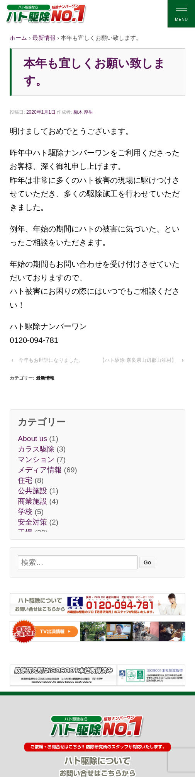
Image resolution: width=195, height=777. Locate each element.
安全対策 (32, 522)
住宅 (25, 480)
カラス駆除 (36, 449)
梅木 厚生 (83, 112)
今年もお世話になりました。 (51, 360)
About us (32, 439)
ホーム (18, 37)
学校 (25, 512)
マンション (36, 459)
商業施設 (32, 501)
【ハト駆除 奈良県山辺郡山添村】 (138, 360)
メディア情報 (40, 470)
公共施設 (32, 491)
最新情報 (44, 37)
